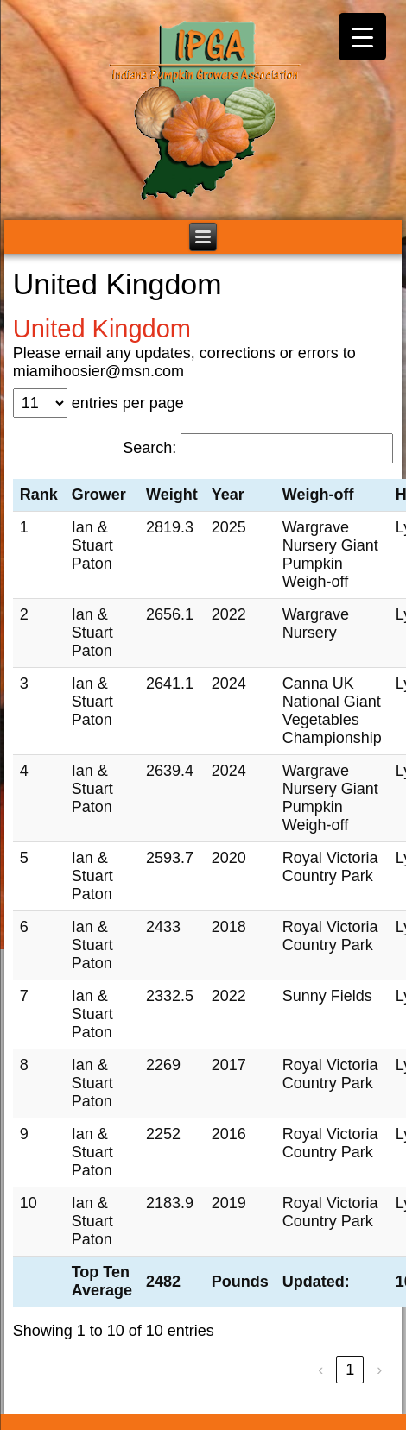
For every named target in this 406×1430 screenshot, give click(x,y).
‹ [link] (320, 1369)
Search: (149, 448)
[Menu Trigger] (362, 36)
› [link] (379, 1369)
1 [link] (350, 1369)
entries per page (128, 403)
